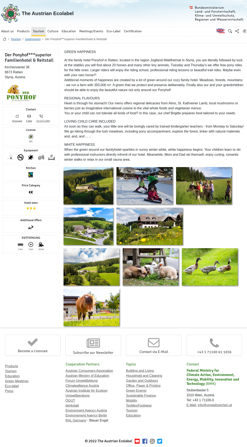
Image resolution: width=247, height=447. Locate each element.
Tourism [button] (38, 31)
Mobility (131, 400)
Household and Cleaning (144, 375)
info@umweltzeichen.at (215, 405)
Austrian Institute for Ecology (87, 390)
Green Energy (136, 390)
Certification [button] (133, 31)
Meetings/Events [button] (91, 31)
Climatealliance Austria (82, 385)
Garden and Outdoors (142, 380)
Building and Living (140, 370)
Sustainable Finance (141, 395)
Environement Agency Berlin (86, 415)
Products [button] (23, 31)
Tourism (16, 39)
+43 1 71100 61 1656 (214, 352)
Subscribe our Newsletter (93, 352)
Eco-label (12, 386)
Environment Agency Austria (86, 410)
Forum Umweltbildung (82, 380)
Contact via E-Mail (153, 351)
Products (11, 366)
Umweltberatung (78, 395)
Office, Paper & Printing (143, 385)
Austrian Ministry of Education (87, 375)
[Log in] (244, 31)
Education (12, 376)
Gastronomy (33, 39)
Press (9, 391)
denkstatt (72, 405)
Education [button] (69, 31)
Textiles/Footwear (139, 405)
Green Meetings (17, 381)
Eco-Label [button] (114, 31)
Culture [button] (52, 31)
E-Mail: (192, 405)
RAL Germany (76, 420)
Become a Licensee (33, 351)
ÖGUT (70, 400)
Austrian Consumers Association (89, 370)
